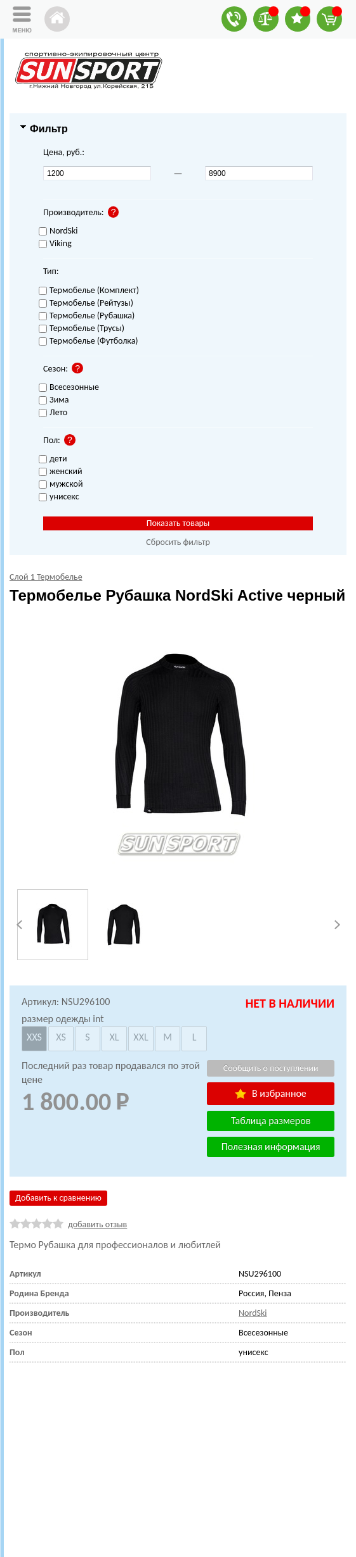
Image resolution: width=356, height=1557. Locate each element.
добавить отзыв (97, 1224)
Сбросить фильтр (178, 542)
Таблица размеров (270, 1121)
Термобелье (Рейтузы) (86, 303)
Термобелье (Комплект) (89, 291)
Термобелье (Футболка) (88, 341)
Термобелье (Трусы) (81, 329)
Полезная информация (270, 1147)
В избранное (270, 1093)
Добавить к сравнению (58, 1197)
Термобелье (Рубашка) (87, 316)
